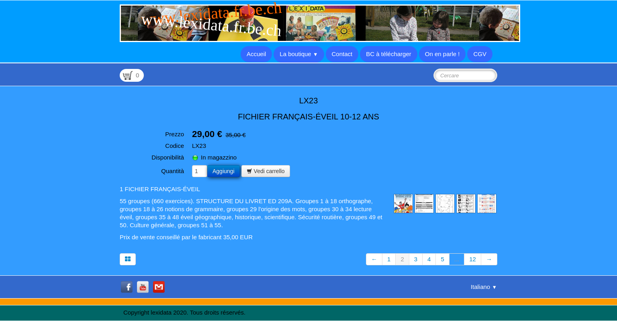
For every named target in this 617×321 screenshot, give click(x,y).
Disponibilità (167, 157)
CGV (479, 53)
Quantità (172, 171)
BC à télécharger (388, 53)
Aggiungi (223, 171)
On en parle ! (442, 53)
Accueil (256, 53)
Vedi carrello (266, 171)
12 (472, 259)
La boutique (299, 53)
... (457, 259)
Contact (342, 53)
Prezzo (174, 134)
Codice (174, 145)
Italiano (484, 286)
